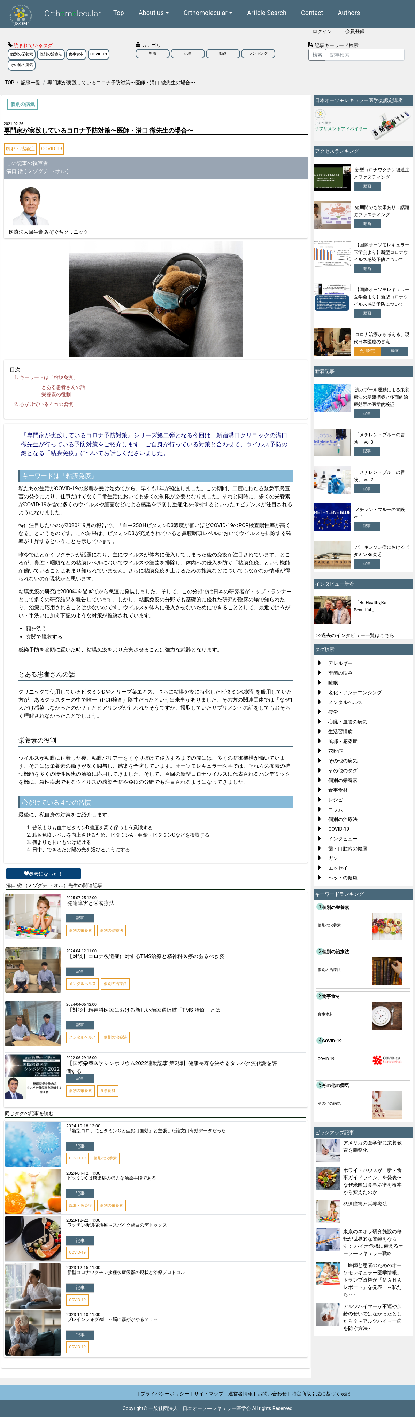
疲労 (333, 712)
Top (118, 12)
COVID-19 (98, 54)
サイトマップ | (210, 1393)
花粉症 (335, 751)
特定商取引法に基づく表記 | (322, 1393)
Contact (312, 12)
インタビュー (343, 838)
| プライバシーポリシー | (165, 1393)
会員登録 (355, 31)
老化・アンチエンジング (355, 692)
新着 (152, 53)
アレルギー (340, 663)
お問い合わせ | (273, 1393)
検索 (317, 54)
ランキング (258, 53)
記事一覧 (30, 82)
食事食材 (76, 54)
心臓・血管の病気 (347, 722)
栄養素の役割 (56, 394)
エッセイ (338, 868)
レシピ (335, 800)
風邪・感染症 (20, 148)
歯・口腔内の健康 (347, 848)
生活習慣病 (340, 731)
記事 (188, 53)
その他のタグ (343, 770)
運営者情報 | (241, 1393)
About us (151, 12)
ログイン (322, 31)
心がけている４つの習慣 (46, 404)
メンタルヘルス (345, 702)
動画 (223, 53)
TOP (9, 82)
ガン (333, 858)
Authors (349, 12)
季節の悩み (340, 673)
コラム (335, 809)
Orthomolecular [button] (206, 12)
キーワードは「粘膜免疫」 (49, 377)
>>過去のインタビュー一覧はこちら (355, 635)
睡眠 (333, 683)
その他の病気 (21, 65)
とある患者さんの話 (63, 387)
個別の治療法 (50, 54)
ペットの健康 (343, 877)
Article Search (266, 12)
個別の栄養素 (21, 54)
